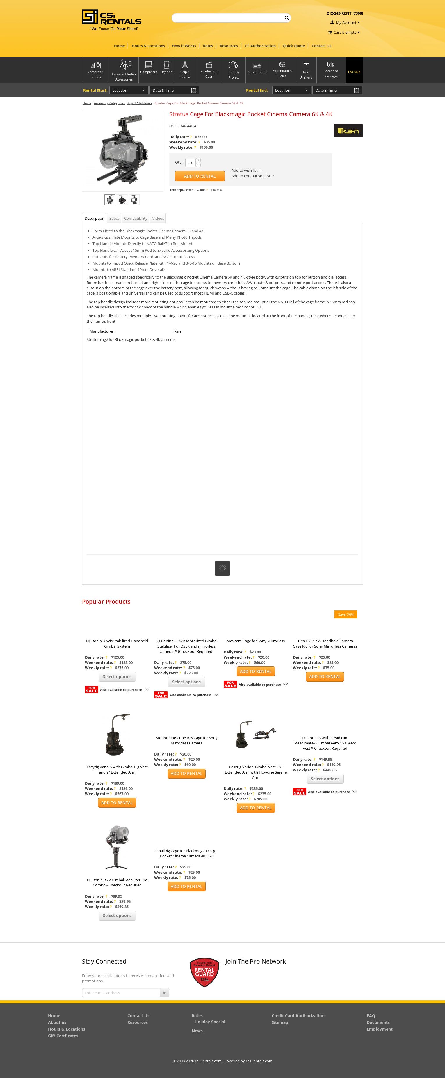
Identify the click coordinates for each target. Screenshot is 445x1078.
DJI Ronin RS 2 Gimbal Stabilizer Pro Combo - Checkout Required (117, 882)
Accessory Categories (109, 103)
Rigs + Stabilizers (139, 103)
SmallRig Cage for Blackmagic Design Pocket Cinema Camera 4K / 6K (186, 853)
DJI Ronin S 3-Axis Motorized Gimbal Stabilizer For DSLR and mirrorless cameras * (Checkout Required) (186, 646)
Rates (208, 45)
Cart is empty (347, 32)
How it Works (184, 45)
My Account (346, 22)
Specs (114, 218)
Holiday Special (210, 1021)
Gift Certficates (63, 1035)
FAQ (371, 1015)
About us (57, 1022)
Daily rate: (180, 136)
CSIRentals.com (259, 1060)
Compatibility (135, 218)
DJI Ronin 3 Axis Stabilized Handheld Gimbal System (117, 643)
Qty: (178, 162)
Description (94, 218)
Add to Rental (200, 176)
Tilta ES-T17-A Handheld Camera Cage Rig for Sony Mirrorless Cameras (325, 643)
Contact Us (321, 45)
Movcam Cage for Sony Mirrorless (256, 640)
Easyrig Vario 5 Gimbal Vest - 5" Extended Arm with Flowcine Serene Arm (256, 772)
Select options (117, 676)
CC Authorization (260, 45)
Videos (158, 218)
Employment (380, 1029)
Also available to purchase (121, 689)
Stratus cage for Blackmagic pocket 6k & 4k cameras (131, 339)
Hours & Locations (148, 45)
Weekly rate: (182, 147)
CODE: (173, 126)
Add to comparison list (251, 175)
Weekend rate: (184, 142)
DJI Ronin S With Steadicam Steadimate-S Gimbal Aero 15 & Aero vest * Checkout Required (325, 743)
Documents (378, 1022)
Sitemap (280, 1022)
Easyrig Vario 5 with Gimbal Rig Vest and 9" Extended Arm (117, 769)
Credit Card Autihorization (298, 1015)
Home (119, 45)
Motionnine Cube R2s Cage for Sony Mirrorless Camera (187, 740)
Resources (229, 45)
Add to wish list (245, 170)
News (197, 1030)
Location (119, 90)
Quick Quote (294, 45)
